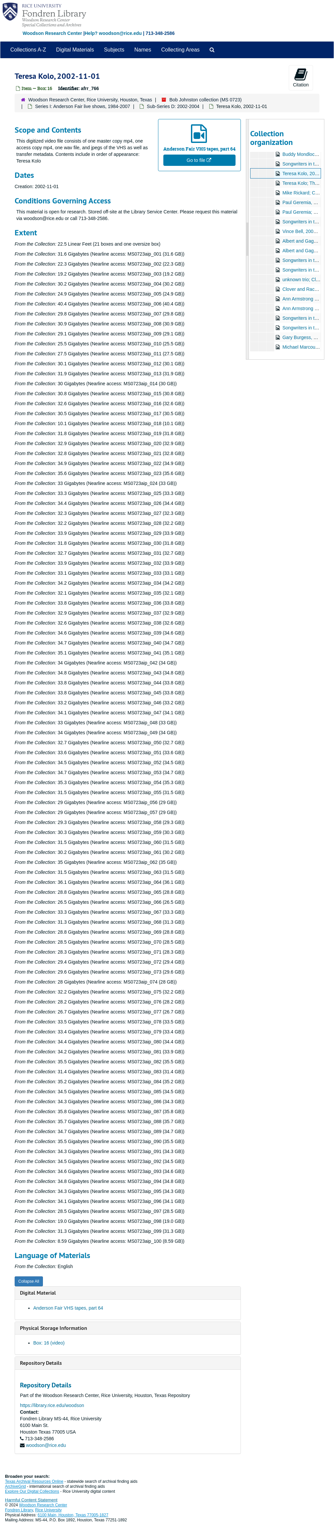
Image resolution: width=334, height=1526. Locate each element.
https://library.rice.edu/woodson (52, 1405)
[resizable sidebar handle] (247, 239)
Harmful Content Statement (31, 1499)
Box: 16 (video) (49, 1343)
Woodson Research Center (52, 33)
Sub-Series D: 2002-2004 (173, 106)
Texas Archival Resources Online (34, 1481)
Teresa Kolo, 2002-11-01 (307, 173)
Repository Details (41, 1362)
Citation (301, 77)
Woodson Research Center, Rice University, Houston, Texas (90, 99)
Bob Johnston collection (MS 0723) (205, 99)
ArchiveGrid (15, 1486)
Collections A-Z (28, 50)
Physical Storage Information (53, 1328)
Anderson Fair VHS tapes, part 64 (68, 1308)
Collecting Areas (180, 50)
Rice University (48, 1510)
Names (142, 50)
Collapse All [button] (28, 1281)
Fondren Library (19, 1510)
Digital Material (38, 1292)
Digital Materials (75, 50)
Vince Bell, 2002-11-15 (305, 231)
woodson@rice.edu (46, 1445)
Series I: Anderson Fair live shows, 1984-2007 (82, 106)
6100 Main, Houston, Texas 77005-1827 (73, 1515)
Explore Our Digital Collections (32, 1491)
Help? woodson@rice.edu (113, 33)
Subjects (114, 50)
